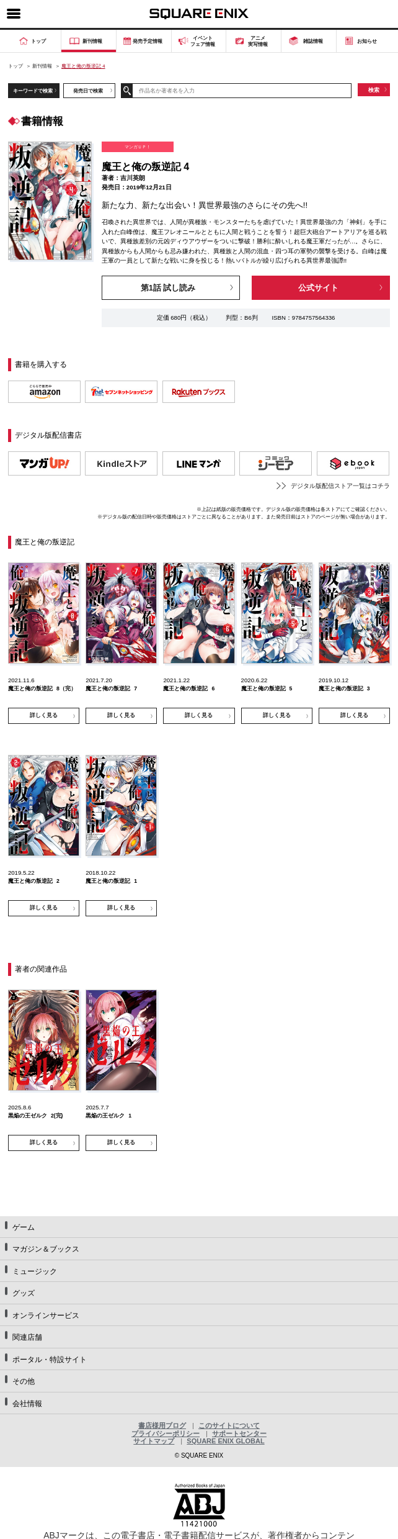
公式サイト (318, 287)
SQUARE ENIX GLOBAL (225, 1441)
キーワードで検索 (33, 91)
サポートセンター (239, 1433)
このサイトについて (229, 1425)
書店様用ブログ (162, 1425)
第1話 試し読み (168, 287)
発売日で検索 (88, 91)
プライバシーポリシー (165, 1433)
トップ (15, 66)
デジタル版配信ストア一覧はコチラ (340, 485)
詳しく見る (44, 715)
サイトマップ (153, 1441)
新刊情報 (42, 66)
